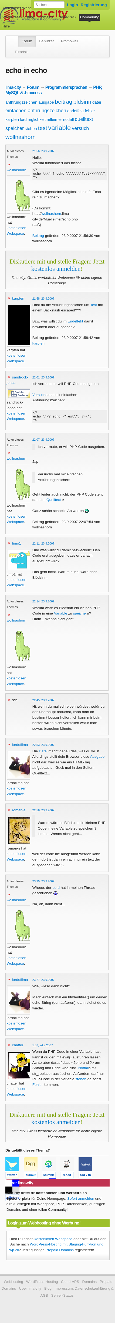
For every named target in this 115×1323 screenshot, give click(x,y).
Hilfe (6, 26)
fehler (90, 110)
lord (23, 119)
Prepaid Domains (60, 1255)
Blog (48, 1293)
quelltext (84, 119)
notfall (68, 119)
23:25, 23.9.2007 (43, 886)
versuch (80, 128)
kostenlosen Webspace (53, 1244)
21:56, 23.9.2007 (43, 151)
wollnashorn (20, 137)
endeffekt (75, 110)
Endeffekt (75, 324)
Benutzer (46, 41)
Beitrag (38, 238)
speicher (14, 128)
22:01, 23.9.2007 (43, 379)
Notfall (83, 1073)
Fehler (37, 1089)
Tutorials (22, 52)
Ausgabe (97, 761)
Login (72, 4)
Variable (60, 618)
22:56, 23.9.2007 (43, 815)
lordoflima (20, 750)
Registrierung (94, 4)
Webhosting (13, 1287)
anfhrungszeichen (21, 102)
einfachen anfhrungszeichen (35, 110)
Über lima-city (30, 1293)
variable (59, 127)
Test (93, 307)
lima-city (13, 87)
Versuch (39, 397)
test (42, 128)
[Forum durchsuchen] (49, 4)
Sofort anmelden (80, 1203)
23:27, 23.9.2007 (43, 984)
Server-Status (62, 1300)
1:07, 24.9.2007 (42, 1050)
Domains (46, 17)
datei (96, 102)
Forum (27, 41)
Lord (56, 892)
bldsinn (82, 102)
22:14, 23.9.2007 (43, 606)
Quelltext (53, 505)
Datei (43, 756)
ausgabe (46, 102)
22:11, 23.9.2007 (43, 548)
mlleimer (54, 119)
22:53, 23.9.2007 (43, 749)
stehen (31, 128)
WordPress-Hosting (18, 17)
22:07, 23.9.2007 (43, 444)
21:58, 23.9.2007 (43, 301)
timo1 (16, 548)
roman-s (19, 815)
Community (89, 17)
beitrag (63, 102)
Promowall (69, 41)
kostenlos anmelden (56, 271)
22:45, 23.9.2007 (43, 705)
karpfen (12, 119)
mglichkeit (37, 119)
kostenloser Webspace (20, 8)
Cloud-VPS (67, 17)
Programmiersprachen (66, 87)
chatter (17, 1050)
